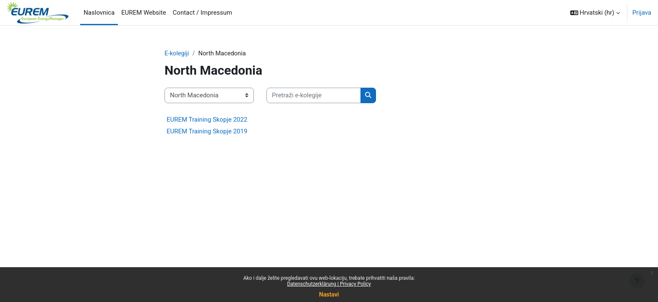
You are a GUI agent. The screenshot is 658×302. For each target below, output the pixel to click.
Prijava (641, 12)
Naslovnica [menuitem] (99, 12)
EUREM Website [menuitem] (143, 12)
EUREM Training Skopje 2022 (207, 119)
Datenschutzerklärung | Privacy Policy (329, 284)
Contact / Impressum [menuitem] (202, 12)
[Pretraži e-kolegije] (313, 96)
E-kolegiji (177, 53)
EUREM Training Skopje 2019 (207, 131)
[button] (595, 12)
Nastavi (329, 294)
